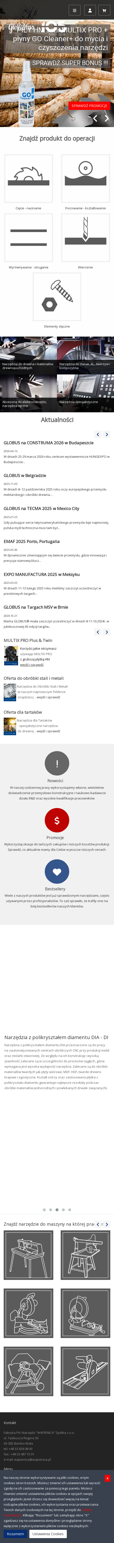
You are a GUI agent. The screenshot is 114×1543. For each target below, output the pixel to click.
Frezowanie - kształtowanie (85, 182)
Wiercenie (85, 241)
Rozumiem (15, 1534)
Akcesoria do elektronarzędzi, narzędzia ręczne (24, 404)
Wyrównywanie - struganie (28, 241)
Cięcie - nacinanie (28, 182)
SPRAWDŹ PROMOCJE (89, 105)
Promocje (55, 837)
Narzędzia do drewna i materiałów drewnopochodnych (27, 366)
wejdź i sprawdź (48, 697)
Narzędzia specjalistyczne (78, 402)
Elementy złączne (57, 300)
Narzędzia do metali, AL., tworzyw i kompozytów (84, 366)
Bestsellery (55, 889)
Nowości (55, 780)
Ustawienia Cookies (48, 1534)
